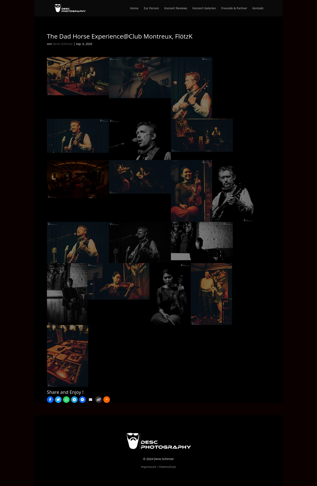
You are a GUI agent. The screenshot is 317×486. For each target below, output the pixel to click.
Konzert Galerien (204, 8)
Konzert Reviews (175, 8)
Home (134, 8)
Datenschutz (167, 467)
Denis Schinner (63, 44)
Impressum (148, 467)
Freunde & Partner (234, 8)
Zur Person (151, 8)
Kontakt (257, 8)
